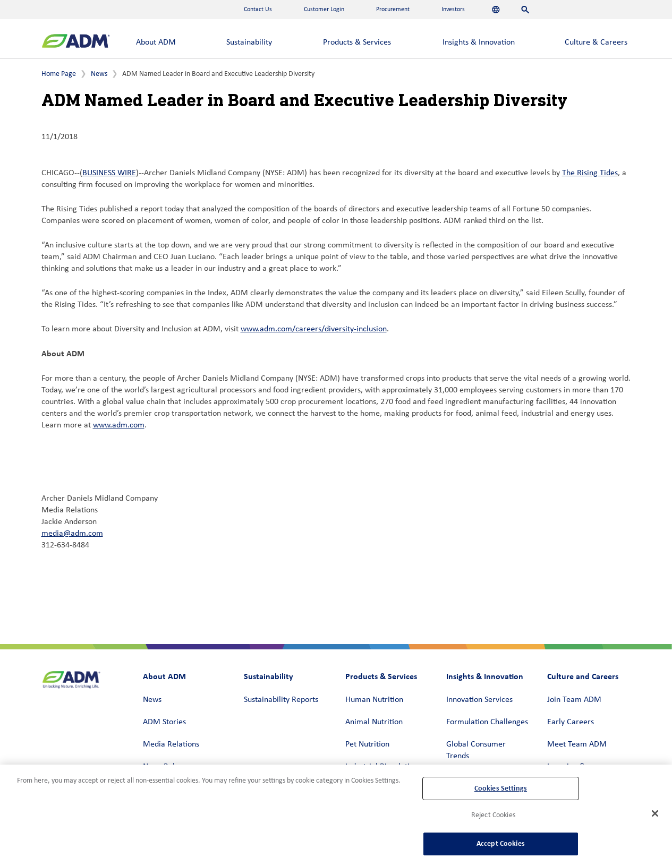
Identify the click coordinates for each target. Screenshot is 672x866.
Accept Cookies (501, 843)
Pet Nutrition (367, 744)
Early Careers (570, 722)
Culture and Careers (582, 676)
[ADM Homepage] (75, 42)
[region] (336, 815)
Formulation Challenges (487, 722)
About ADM (156, 42)
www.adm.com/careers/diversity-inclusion (314, 329)
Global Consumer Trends (476, 750)
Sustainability (249, 42)
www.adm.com (118, 425)
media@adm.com (72, 533)
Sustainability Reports (281, 700)
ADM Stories (164, 722)
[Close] (655, 813)
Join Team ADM (574, 700)
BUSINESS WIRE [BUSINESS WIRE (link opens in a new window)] (109, 173)
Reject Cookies (493, 815)
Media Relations (171, 744)
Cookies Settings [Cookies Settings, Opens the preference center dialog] (500, 788)
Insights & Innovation (479, 42)
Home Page (58, 74)
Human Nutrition (374, 700)
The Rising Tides (590, 173)
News (99, 74)
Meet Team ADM (577, 744)
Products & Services (357, 42)
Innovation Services (479, 700)
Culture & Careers (596, 42)
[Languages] (496, 9)
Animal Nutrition (374, 722)
